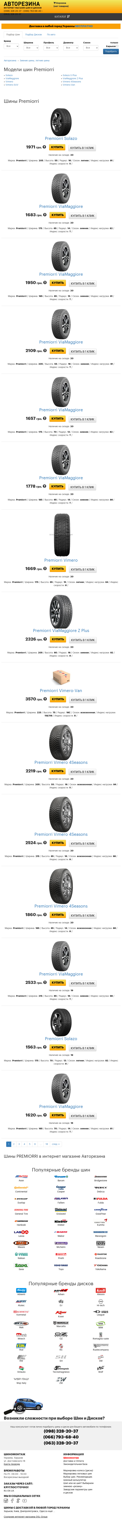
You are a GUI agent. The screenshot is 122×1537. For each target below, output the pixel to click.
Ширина (28, 43)
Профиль (49, 43)
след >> (56, 1144)
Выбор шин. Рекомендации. (78, 1477)
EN (8, 1491)
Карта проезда (12, 1464)
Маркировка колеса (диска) (78, 1471)
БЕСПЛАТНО (84, 26)
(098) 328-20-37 (12, 11)
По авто (51, 35)
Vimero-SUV (12, 85)
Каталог (62, 16)
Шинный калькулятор (74, 1480)
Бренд (7, 41)
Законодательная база (75, 1464)
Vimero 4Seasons (72, 82)
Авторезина (22, 3)
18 (47, 1144)
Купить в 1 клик (82, 148)
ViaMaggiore (12, 78)
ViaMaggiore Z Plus (73, 78)
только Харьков (112, 45)
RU (5, 1491)
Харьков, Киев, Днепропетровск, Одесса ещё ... (29, 1511)
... (41, 1144)
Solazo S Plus (70, 75)
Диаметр (68, 43)
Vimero (9, 82)
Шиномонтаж (71, 1458)
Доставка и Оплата (73, 1461)
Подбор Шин (13, 35)
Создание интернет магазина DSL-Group (25, 1517)
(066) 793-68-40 (32, 11)
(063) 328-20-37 (12, 14)
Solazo (9, 75)
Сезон (86, 43)
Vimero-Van (69, 85)
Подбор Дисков (33, 35)
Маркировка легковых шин (77, 1474)
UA (12, 1491)
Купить (57, 147)
